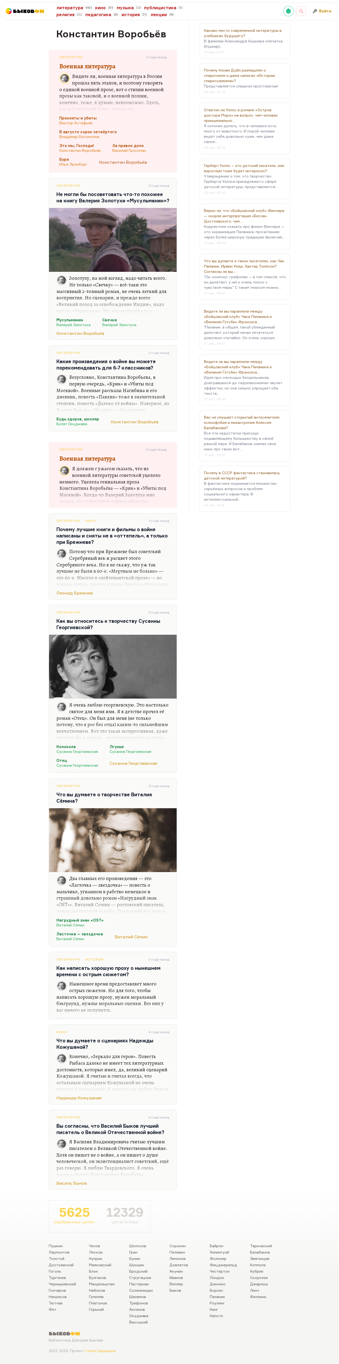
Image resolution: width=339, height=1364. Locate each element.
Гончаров (57, 1290)
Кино (90, 521)
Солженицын (141, 1290)
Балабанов (260, 1252)
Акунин (176, 1271)
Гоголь (55, 1271)
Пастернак (139, 1284)
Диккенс (218, 1284)
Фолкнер (218, 1258)
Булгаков (97, 1277)
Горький (96, 1309)
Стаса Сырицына (100, 1350)
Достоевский (61, 1265)
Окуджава (138, 1315)
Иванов (176, 1277)
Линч (254, 1290)
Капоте (216, 1315)
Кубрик (257, 1271)
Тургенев (57, 1277)
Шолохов (137, 1245)
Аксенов (137, 1309)
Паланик (217, 1296)
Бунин (134, 1258)
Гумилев (96, 1296)
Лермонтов (59, 1252)
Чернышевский (62, 1284)
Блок (93, 1271)
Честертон (220, 1271)
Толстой (56, 1258)
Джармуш (259, 1284)
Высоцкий (138, 1322)
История (94, 959)
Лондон (217, 1277)
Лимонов (178, 1258)
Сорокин (178, 1245)
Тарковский (261, 1245)
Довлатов (179, 1265)
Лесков (95, 1252)
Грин (133, 1252)
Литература (71, 57)
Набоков (97, 1290)
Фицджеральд (223, 1265)
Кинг (214, 1309)
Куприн (95, 1258)
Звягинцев (259, 1258)
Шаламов (137, 1296)
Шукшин (136, 1265)
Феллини (258, 1296)
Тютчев (56, 1303)
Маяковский (100, 1265)
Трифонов (138, 1303)
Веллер (176, 1284)
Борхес (216, 1290)
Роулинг (217, 1303)
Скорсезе (259, 1277)
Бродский (138, 1271)
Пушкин (56, 1245)
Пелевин (177, 1252)
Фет (52, 1309)
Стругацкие (140, 1277)
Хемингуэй (219, 1252)
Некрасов (58, 1296)
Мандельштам (102, 1284)
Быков (175, 1290)
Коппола (258, 1265)
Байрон (216, 1245)
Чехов (94, 1245)
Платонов (98, 1303)
